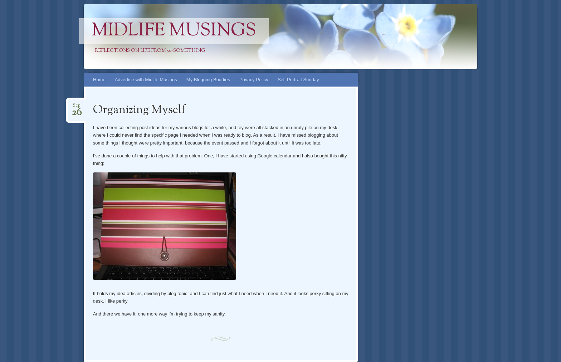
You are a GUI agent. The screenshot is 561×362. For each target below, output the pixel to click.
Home (99, 79)
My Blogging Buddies (208, 79)
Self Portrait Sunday (298, 79)
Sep (77, 107)
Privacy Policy (253, 79)
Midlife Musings (174, 31)
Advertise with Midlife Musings (146, 79)
